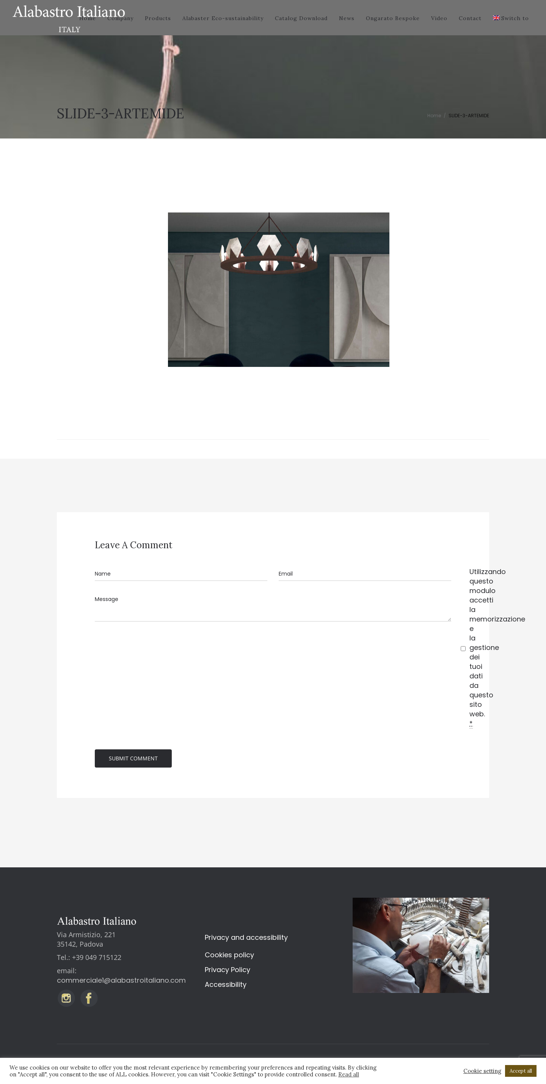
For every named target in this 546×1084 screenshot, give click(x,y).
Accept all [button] (521, 1071)
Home (434, 115)
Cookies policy (229, 955)
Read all (348, 1074)
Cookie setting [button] (482, 1071)
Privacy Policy (227, 969)
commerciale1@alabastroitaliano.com (121, 980)
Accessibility (225, 984)
